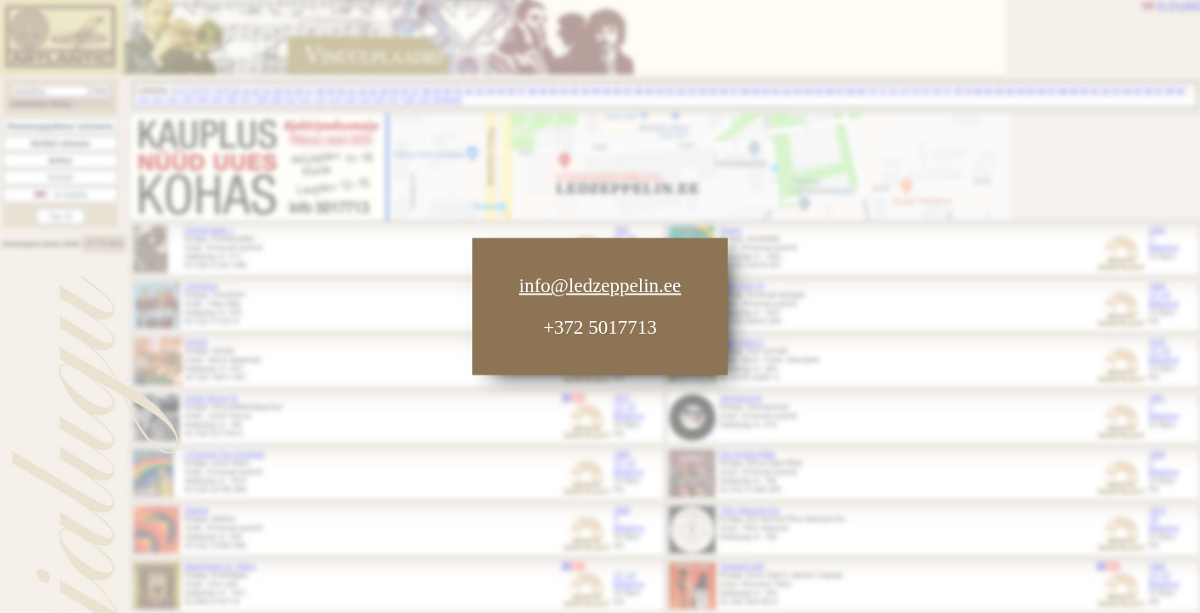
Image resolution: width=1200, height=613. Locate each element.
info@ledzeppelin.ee (600, 285)
